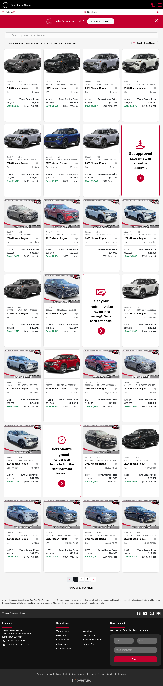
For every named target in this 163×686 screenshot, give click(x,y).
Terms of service (91, 644)
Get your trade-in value (100, 21)
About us (87, 631)
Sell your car (89, 635)
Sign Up (135, 659)
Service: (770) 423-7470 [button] (16, 644)
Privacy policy (63, 644)
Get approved (63, 639)
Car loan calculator (92, 639)
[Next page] (93, 579)
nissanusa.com (63, 648)
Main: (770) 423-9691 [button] (15, 641)
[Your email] (135, 650)
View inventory (63, 631)
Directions (61, 635)
